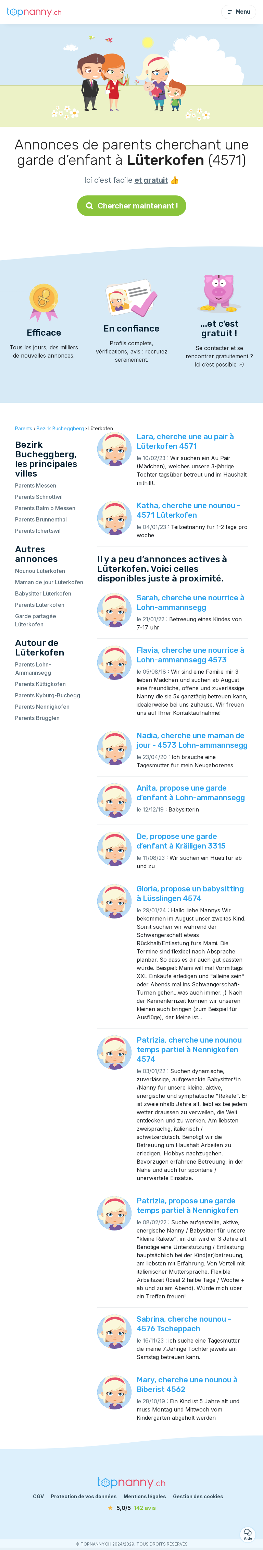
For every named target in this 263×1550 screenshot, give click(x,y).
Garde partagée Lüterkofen (35, 620)
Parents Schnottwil (39, 496)
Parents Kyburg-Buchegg (47, 695)
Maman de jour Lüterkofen (49, 582)
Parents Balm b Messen (45, 508)
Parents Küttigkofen (40, 684)
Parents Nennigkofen (42, 706)
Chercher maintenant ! (131, 205)
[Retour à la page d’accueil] (34, 12)
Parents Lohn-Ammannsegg (33, 668)
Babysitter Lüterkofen (43, 593)
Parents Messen (35, 485)
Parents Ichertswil (38, 530)
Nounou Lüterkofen (40, 570)
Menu (238, 12)
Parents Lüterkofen (39, 604)
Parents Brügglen (37, 717)
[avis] (131, 1508)
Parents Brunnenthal (41, 519)
